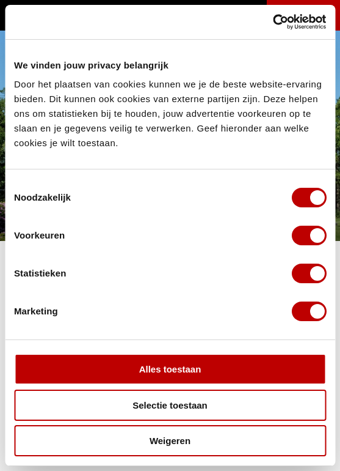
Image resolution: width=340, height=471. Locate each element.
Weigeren (170, 441)
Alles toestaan (170, 369)
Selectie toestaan (170, 405)
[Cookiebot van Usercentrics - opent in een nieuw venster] (272, 22)
